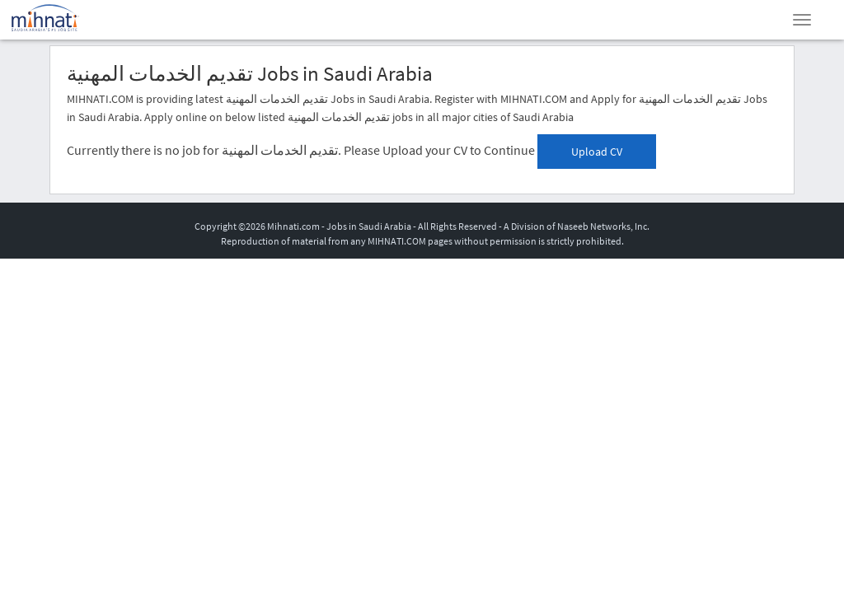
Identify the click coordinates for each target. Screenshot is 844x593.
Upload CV (596, 151)
